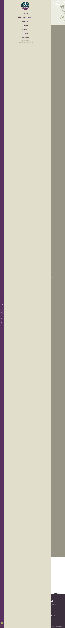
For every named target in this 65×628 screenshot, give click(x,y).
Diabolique (42, 161)
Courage (42, 130)
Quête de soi (42, 439)
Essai (19, 73)
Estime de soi (43, 214)
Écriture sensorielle (44, 191)
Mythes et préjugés (44, 384)
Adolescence (18, 38)
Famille (41, 226)
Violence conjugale (44, 549)
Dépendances (43, 152)
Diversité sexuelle (44, 170)
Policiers (42, 417)
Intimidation (42, 308)
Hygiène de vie (43, 282)
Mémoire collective (44, 359)
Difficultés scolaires (44, 164)
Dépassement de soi (44, 151)
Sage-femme (42, 474)
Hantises (42, 261)
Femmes (41, 235)
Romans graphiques (20, 51)
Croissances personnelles (45, 138)
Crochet (41, 136)
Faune (41, 229)
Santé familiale (43, 478)
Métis (41, 365)
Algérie (41, 48)
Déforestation (43, 145)
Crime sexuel (42, 133)
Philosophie (42, 411)
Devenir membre (29, 604)
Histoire (17, 72)
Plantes (41, 414)
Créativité (42, 132)
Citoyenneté (42, 104)
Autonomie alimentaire (44, 82)
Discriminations (43, 166)
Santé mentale (43, 480)
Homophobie (42, 271)
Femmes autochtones (44, 238)
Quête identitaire (43, 440)
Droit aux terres (43, 179)
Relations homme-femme (45, 455)
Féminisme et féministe (45, 232)
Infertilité (42, 298)
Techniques (42, 521)
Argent (41, 69)
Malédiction (42, 340)
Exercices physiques (44, 220)
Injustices (42, 299)
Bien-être (42, 88)
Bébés (41, 86)
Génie (41, 246)
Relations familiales (44, 453)
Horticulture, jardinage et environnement (48, 277)
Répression (42, 461)
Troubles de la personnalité (45, 536)
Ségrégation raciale (44, 483)
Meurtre (41, 368)
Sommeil (42, 500)
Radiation (42, 443)
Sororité (41, 505)
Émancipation (43, 195)
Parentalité (42, 395)
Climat (41, 107)
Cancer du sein (43, 97)
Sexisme (41, 490)
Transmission (42, 525)
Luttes (41, 333)
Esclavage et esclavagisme (45, 211)
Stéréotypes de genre (44, 511)
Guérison (42, 255)
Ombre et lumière (43, 392)
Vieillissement (43, 544)
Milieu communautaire (44, 371)
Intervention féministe (44, 307)
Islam (41, 312)
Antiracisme (42, 63)
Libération (42, 324)
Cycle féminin (43, 144)
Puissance (42, 436)
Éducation (18, 69)
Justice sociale (19, 75)
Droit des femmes (43, 180)
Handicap (42, 260)
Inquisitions (42, 301)
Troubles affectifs (43, 534)
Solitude (41, 499)
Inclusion (42, 295)
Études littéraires (43, 217)
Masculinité (42, 345)
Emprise (41, 199)
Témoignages (18, 48)
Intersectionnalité (44, 304)
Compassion (42, 113)
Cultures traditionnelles (45, 142)
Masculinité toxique (44, 346)
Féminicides (42, 230)
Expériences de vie (44, 223)
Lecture (41, 320)
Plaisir (41, 412)
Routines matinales (44, 471)
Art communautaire (20, 29)
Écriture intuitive (43, 189)
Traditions (42, 522)
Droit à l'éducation (44, 177)
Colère (41, 108)
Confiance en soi (43, 119)
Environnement (43, 205)
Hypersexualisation (44, 283)
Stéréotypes (42, 509)
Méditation (42, 358)
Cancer (41, 95)
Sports (41, 508)
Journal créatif (43, 317)
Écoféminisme (43, 183)
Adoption (42, 39)
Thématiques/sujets (42, 26)
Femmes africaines (44, 236)
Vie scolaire (42, 543)
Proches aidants (43, 431)
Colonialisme (42, 110)
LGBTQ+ (41, 323)
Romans (15, 50)
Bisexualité (42, 92)
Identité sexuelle (43, 289)
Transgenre (42, 524)
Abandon (42, 28)
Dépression (42, 154)
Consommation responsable (46, 122)
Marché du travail (43, 342)
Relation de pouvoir (44, 452)
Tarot (41, 518)
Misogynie (42, 374)
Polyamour (42, 420)
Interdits (42, 302)
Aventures (42, 83)
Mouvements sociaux (44, 381)
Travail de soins (43, 530)
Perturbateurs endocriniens (46, 409)
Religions (18, 76)
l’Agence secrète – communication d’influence (56, 626)
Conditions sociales (44, 117)
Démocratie (42, 148)
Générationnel (43, 245)
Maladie (41, 339)
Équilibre (42, 207)
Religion (41, 459)
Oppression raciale (44, 393)
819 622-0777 (53, 604)
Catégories (14, 26)
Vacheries (42, 537)
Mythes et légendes (44, 383)
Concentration (43, 114)
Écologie (42, 185)
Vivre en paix (42, 552)
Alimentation (42, 50)
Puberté (41, 434)
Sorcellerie (42, 502)
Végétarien (42, 540)
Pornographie (43, 421)
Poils (41, 415)
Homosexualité (43, 273)
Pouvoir (41, 424)
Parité (41, 399)
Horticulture (42, 276)
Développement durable (45, 160)
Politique (42, 418)
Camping (42, 94)
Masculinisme (43, 343)
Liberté (41, 326)
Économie (42, 186)
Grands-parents (43, 252)
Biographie (18, 44)
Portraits (18, 45)
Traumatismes (43, 528)
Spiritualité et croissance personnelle (24, 64)
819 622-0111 (54, 607)
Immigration (42, 292)
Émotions (42, 198)
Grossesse (42, 254)
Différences (42, 163)
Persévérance (43, 408)
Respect (41, 465)
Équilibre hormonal (44, 208)
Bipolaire (42, 91)
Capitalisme (42, 98)
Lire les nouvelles (29, 606)
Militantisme (42, 373)
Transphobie (42, 527)
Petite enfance (19, 41)
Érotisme (42, 210)
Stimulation (42, 512)
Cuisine (41, 141)
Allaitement (42, 51)
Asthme (41, 76)
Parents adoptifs (43, 398)
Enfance (17, 39)
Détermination (43, 157)
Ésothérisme (18, 70)
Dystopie (42, 182)
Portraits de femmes (20, 47)
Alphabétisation (43, 53)
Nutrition (42, 390)
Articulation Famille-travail (45, 73)
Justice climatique (44, 318)
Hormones (42, 274)
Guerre (41, 257)
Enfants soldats (43, 204)
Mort (41, 380)
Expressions (42, 224)
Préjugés (42, 427)
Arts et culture (17, 28)
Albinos (41, 45)
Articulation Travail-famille (45, 75)
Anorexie (42, 60)
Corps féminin (43, 126)
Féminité (42, 233)
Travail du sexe (43, 531)
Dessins (41, 155)
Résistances (42, 464)
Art (40, 70)
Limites (41, 330)
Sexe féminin (42, 489)
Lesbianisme (42, 321)
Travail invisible (43, 533)
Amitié (41, 54)
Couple (41, 129)
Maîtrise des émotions (44, 337)
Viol (41, 546)
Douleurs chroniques (44, 173)
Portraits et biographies (19, 42)
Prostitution (42, 433)
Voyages (41, 553)
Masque (41, 348)
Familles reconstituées (45, 227)
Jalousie (41, 314)
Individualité (42, 296)
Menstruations (43, 362)
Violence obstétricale (44, 550)
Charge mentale (43, 101)
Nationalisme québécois (45, 387)
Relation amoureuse (44, 449)
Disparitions (42, 167)
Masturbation (43, 349)
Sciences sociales (20, 61)
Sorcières (42, 503)
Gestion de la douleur (44, 249)
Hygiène (41, 280)
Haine (41, 258)
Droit (41, 176)
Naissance (42, 386)
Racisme (42, 442)
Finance (41, 242)
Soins (17, 63)
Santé (15, 54)
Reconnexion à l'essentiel (45, 446)
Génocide (42, 248)
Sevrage (41, 486)
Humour (41, 279)
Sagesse (42, 475)
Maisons (41, 336)
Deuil (41, 158)
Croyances (42, 139)
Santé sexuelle (19, 60)
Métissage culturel (44, 367)
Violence (42, 547)
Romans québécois (20, 53)
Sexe (41, 487)
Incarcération (43, 293)
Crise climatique (43, 135)
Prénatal (42, 428)
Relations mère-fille (44, 458)
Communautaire (43, 111)
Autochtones (42, 79)
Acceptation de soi (44, 29)
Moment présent (43, 377)
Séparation (42, 484)
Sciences (42, 481)
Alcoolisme (42, 47)
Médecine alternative (44, 355)
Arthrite (41, 72)
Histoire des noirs (43, 267)
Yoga (41, 555)
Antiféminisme (43, 61)
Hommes (42, 270)
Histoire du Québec (44, 268)
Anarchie (42, 57)
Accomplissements (44, 32)
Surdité (41, 515)
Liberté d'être (43, 327)
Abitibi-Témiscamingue (20, 67)
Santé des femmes (44, 477)
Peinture (42, 405)
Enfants (41, 202)
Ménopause (42, 361)
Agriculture (42, 44)
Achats (41, 35)
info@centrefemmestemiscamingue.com (55, 612)
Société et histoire (18, 66)
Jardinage (42, 315)
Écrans (41, 188)
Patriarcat (42, 402)
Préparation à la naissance (45, 430)
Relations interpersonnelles (46, 456)
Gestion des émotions (44, 251)
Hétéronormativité (44, 264)
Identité (41, 286)
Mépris (41, 364)
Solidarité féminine (44, 496)
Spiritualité (18, 79)
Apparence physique (44, 67)
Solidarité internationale (45, 497)
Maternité (42, 351)
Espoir (41, 213)
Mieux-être (42, 370)
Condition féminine (44, 116)
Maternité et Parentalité (45, 352)
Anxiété (41, 64)
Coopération (42, 123)
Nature (41, 389)
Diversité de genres (44, 169)
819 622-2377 (55, 610)
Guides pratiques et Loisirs (19, 35)
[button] (2, 3)
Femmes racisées (43, 239)
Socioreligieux (43, 493)
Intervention (42, 305)
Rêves (41, 467)
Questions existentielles (45, 437)
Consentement (43, 120)
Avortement (42, 85)
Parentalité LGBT (43, 396)
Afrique (41, 41)
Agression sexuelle (44, 42)
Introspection (43, 311)
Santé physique (19, 57)
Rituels (41, 468)
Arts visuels (18, 32)
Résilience (42, 462)
